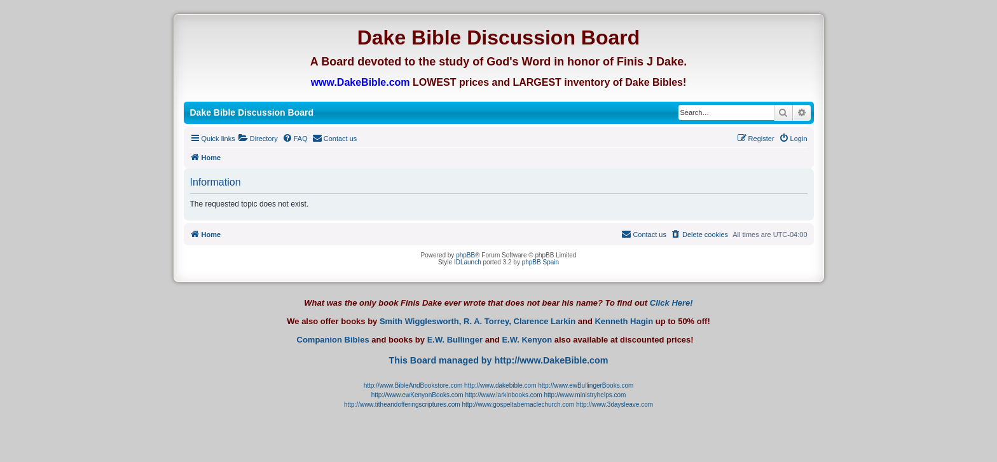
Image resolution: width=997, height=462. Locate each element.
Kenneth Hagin (624, 321)
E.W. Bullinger (455, 340)
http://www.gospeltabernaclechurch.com (518, 404)
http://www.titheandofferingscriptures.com (402, 404)
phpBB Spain (540, 262)
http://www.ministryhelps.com (585, 394)
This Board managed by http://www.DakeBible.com (498, 360)
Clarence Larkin (545, 321)
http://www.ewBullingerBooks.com (585, 385)
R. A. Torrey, (487, 321)
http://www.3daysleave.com (614, 404)
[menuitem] (258, 138)
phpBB (465, 255)
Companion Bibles (333, 340)
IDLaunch (467, 262)
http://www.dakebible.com (500, 385)
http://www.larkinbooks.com (503, 394)
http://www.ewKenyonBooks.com (417, 394)
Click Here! (671, 303)
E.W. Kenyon (527, 340)
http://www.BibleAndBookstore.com (413, 385)
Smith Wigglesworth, (420, 321)
